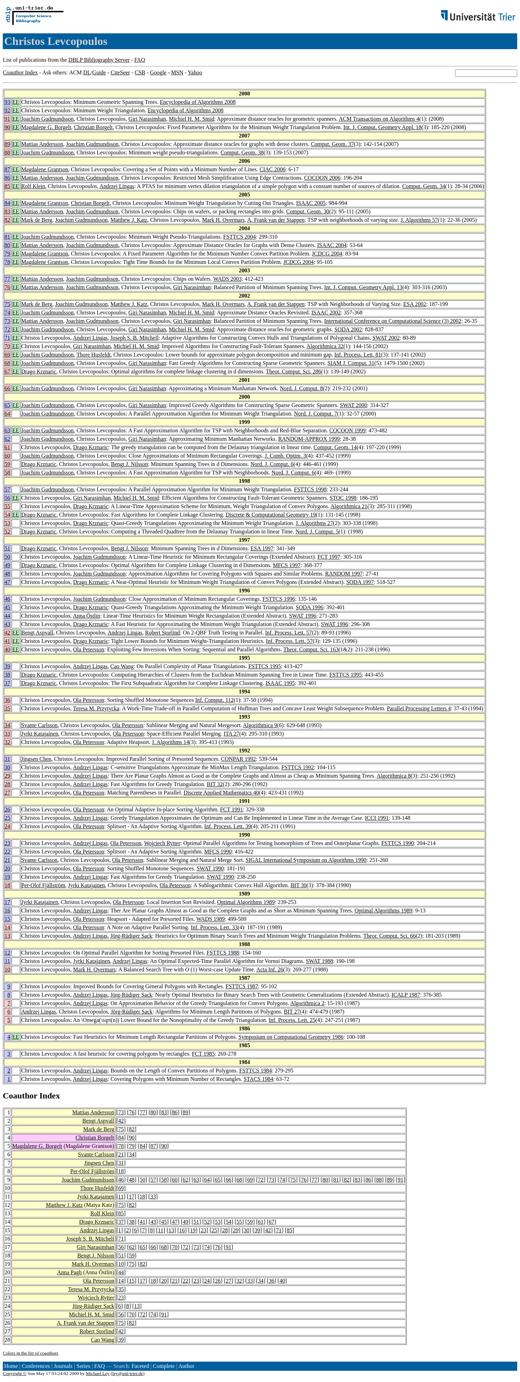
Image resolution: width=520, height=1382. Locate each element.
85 (7, 186)
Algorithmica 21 (348, 506)
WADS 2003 (227, 279)
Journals (63, 1366)
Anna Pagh (69, 1272)
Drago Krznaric (38, 371)
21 (7, 860)
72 (7, 329)
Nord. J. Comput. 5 (317, 531)
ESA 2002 (414, 304)
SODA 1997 (360, 582)
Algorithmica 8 (394, 776)
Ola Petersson (88, 649)
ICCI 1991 (377, 818)
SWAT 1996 (302, 616)
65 (7, 405)
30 (7, 767)
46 (7, 599)
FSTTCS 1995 (264, 666)
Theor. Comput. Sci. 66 (389, 936)
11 (7, 961)
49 (7, 565)
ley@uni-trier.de (127, 1373)
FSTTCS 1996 (279, 599)
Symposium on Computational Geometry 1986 (291, 1037)
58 (7, 473)
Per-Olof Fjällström (43, 885)
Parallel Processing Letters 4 (419, 708)
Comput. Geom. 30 (307, 211)
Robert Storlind (162, 633)
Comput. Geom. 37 (332, 144)
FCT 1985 (203, 1054)
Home (11, 1366)
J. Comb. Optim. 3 (285, 456)
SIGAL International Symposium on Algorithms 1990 (305, 860)
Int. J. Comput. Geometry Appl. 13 (363, 287)
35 (7, 708)
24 (7, 826)
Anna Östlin (86, 616)
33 (7, 734)
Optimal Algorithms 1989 (246, 902)
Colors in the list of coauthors (30, 1353)
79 (7, 254)
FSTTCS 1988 (223, 953)
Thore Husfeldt (93, 355)
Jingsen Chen (36, 759)
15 (7, 919)
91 (7, 119)
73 (7, 321)
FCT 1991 (231, 809)
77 (7, 279)
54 (7, 515)
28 (7, 784)
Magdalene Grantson (44, 169)
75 (7, 304)
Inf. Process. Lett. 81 (358, 355)
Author (186, 1366)
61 (7, 447)
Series (83, 1366)
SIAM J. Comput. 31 (350, 363)
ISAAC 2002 (326, 312)
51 (7, 548)
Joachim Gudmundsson (47, 119)
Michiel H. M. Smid (191, 119)
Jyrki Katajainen (39, 734)
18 (7, 885)
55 (7, 506)
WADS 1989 (210, 919)
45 (7, 607)
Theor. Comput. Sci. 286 (293, 371)
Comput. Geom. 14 (335, 447)
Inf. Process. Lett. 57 (288, 633)
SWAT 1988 (319, 961)
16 (7, 910)
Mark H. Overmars (223, 220)
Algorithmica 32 (324, 346)
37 (7, 683)
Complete (164, 1366)
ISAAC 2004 (331, 245)
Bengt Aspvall (37, 633)
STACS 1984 (258, 1079)
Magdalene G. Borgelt (46, 127)
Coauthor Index (20, 72)
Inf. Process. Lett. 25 (292, 1020)
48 (7, 574)
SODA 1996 (309, 607)
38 (7, 675)
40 (7, 649)
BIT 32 (215, 784)
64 (7, 414)
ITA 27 (231, 734)
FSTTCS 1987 (241, 986)
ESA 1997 (261, 548)
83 (7, 211)
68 (7, 363)
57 (7, 489)
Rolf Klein (33, 186)
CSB (140, 72)
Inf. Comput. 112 (214, 700)
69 (7, 355)
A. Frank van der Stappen (276, 220)
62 (7, 439)
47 (7, 582)
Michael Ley (98, 1373)
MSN (177, 72)
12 (7, 953)
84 (7, 203)
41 (7, 641)
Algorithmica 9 (260, 725)
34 (7, 725)
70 (7, 346)
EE (15, 102)
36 (7, 700)
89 (7, 144)
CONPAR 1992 (238, 759)
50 (7, 557)
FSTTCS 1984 (255, 1071)
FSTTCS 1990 (397, 843)
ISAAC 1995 (280, 683)
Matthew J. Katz (128, 220)
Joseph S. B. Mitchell (134, 338)
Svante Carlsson (39, 725)
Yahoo (195, 72)
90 (7, 127)
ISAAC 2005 (310, 203)
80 (7, 245)
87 (7, 169)
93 (7, 102)
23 (7, 843)
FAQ (139, 60)
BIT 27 (292, 1012)
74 (7, 312)
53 (7, 523)
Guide (99, 72)
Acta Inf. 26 (269, 969)
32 (7, 742)
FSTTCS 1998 (310, 489)
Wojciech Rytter (162, 843)
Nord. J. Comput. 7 (315, 414)
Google (158, 72)
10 (7, 969)
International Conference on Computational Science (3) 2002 (392, 321)
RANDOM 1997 (344, 574)
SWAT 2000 (353, 405)
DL (86, 72)
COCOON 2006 (322, 178)
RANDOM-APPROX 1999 (309, 439)
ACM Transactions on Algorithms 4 (379, 119)
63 (7, 430)
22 (7, 852)
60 (7, 456)
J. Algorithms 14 (170, 742)
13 (7, 936)
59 (7, 464)
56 (7, 498)
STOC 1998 (343, 498)
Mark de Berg (37, 220)
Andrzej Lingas (117, 186)
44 (7, 616)
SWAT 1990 (210, 868)
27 (7, 793)
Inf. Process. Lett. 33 (214, 927)
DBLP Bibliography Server (99, 60)
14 (7, 927)
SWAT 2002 (386, 338)
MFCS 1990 (218, 852)
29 (7, 776)
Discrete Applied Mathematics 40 (221, 793)
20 (7, 868)
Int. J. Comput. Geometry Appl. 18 (382, 127)
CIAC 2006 (272, 169)
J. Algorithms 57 (419, 220)
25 (7, 818)
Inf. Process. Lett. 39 (227, 826)
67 (7, 371)
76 (7, 287)
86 (7, 178)
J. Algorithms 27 (314, 523)
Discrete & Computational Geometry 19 (271, 515)
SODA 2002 (348, 329)
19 (7, 877)
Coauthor (20, 1095)
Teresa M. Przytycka (96, 708)
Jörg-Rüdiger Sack (131, 936)
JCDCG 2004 (327, 254)
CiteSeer (120, 72)
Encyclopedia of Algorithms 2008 (198, 102)
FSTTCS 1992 (297, 767)
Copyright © (15, 1373)
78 (7, 262)
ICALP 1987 (405, 995)
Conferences (36, 1366)
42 (7, 633)
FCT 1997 (328, 557)
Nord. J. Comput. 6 (271, 464)
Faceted (140, 1366)
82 (7, 220)
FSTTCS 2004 (239, 237)
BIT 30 (298, 885)
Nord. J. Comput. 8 (301, 388)
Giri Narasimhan (147, 119)
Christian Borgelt (93, 127)
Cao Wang (122, 666)
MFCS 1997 (286, 565)
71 (7, 338)
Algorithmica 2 (307, 1003)
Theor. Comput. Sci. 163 (310, 649)
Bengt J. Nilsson (129, 464)
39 (7, 666)
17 (7, 902)
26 (7, 809)
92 (7, 110)
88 (7, 152)
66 (7, 388)
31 (7, 759)
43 (7, 624)
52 (7, 531)
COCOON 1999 (347, 430)
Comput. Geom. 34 (423, 186)
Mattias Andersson (42, 144)
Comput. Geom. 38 (242, 152)
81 (7, 237)
